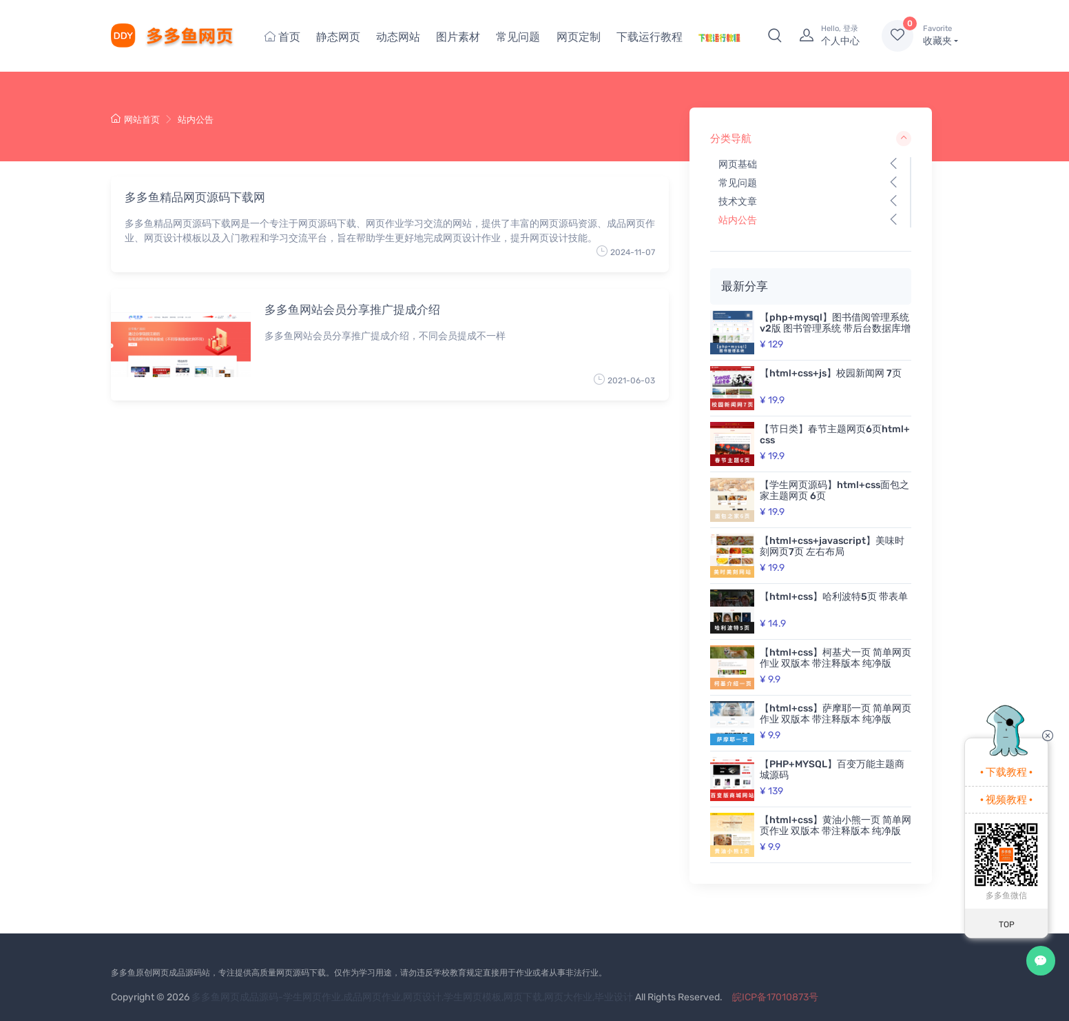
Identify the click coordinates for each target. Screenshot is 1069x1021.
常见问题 (518, 36)
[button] (775, 36)
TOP (1007, 924)
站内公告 (196, 119)
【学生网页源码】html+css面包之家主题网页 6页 (834, 490)
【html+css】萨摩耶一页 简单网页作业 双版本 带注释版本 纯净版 (835, 713)
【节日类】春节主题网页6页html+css (835, 434)
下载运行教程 (649, 36)
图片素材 (458, 36)
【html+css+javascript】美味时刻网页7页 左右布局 (832, 546)
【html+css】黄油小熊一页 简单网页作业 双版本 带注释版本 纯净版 (835, 825)
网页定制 (579, 36)
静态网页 (338, 36)
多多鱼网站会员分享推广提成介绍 (352, 309)
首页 (282, 36)
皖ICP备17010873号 (775, 997)
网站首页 (135, 119)
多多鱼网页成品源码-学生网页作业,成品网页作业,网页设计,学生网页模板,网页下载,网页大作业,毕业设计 (412, 997)
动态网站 (398, 36)
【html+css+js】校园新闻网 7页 (831, 373)
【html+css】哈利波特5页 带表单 (834, 597)
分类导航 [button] (810, 138)
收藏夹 (940, 35)
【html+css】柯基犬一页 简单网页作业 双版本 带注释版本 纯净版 (835, 658)
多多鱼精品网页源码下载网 (195, 197)
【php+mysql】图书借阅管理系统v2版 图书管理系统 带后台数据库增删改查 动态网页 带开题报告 (835, 328)
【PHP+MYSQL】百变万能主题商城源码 (832, 769)
